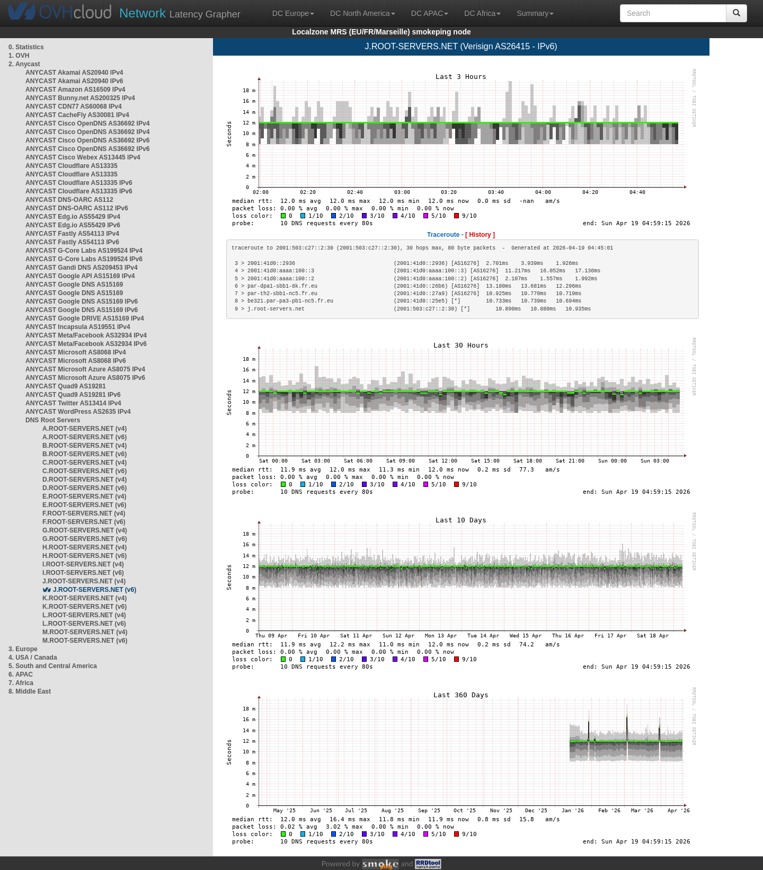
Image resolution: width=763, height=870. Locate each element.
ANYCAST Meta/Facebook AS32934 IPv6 (86, 344)
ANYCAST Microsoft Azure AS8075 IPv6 (85, 377)
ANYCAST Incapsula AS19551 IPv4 (77, 327)
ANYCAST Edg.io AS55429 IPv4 (72, 216)
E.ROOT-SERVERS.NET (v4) (84, 496)
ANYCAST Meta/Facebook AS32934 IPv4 (86, 335)
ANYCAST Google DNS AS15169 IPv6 (81, 301)
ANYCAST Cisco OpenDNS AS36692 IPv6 (87, 140)
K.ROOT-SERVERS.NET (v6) (84, 606)
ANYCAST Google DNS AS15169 (74, 284)
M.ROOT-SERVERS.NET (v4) (84, 632)
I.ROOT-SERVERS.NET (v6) (83, 572)
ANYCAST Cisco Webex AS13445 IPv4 (82, 157)
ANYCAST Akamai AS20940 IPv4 (74, 72)
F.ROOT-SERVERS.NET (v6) (83, 522)
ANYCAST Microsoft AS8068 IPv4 (75, 352)
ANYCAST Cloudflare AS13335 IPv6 (78, 183)
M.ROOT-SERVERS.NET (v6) (84, 640)
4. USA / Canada (32, 657)
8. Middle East (29, 691)
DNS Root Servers (52, 420)
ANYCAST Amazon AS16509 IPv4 (75, 89)
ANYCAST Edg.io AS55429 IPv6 (72, 225)
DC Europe (293, 13)
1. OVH (18, 55)
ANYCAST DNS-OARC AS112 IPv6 (76, 208)
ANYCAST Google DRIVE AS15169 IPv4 (84, 318)
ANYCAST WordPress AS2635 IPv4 (78, 411)
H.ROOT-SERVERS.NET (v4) (84, 547)
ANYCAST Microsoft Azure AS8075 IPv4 (85, 369)
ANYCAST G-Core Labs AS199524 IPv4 (84, 250)
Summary (535, 13)
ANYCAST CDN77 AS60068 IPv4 (73, 106)
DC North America (362, 13)
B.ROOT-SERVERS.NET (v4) (84, 445)
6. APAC (20, 674)
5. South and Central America (52, 666)
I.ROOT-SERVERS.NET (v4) (83, 564)
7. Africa (20, 683)
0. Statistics (26, 47)
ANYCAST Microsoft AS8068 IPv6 (75, 361)
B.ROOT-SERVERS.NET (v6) (84, 454)
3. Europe (23, 649)
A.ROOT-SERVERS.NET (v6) (84, 437)
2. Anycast (24, 64)
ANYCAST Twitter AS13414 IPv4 (73, 403)
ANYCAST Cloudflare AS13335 (71, 166)
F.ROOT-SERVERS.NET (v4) (83, 513)
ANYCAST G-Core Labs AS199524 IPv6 (84, 259)
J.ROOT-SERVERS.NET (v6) (94, 589)
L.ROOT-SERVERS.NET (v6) (84, 623)
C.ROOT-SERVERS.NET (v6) (84, 471)
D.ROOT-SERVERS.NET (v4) (84, 479)
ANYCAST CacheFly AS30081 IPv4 (77, 115)
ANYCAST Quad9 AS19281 (65, 386)
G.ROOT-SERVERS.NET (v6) (84, 539)
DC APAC (429, 13)
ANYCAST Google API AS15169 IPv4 (80, 276)
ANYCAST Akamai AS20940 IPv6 (74, 81)
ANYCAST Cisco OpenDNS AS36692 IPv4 (87, 123)
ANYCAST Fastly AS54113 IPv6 (72, 242)
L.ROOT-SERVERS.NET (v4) (84, 615)
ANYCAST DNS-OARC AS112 (69, 199)
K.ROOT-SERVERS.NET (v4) (84, 598)
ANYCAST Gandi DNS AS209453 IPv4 (81, 267)
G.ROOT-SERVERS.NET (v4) (84, 530)
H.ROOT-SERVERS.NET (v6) (84, 556)
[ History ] (480, 234)
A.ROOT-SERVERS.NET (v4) (84, 428)
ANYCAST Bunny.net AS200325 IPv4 (80, 98)
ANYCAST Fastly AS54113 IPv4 (72, 233)
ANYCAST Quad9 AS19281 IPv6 (73, 394)
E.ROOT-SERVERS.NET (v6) (84, 505)
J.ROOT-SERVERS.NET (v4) (84, 581)
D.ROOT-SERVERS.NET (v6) (84, 488)
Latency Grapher (180, 13)
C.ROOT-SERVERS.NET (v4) (84, 462)
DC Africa (482, 13)
